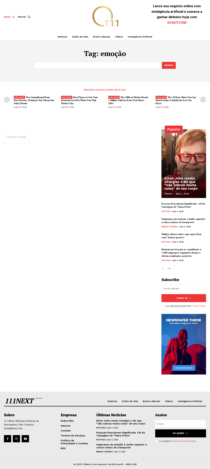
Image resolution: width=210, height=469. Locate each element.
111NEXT (168, 194)
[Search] (169, 65)
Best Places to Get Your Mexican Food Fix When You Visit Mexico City (79, 100)
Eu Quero (180, 433)
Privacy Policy (198, 306)
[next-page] (203, 100)
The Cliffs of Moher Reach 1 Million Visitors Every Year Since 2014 (128, 100)
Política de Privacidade (184, 441)
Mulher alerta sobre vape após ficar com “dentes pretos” (181, 236)
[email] (183, 288)
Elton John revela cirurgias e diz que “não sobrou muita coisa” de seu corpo (183, 184)
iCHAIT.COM (176, 23)
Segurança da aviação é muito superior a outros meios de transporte (183, 220)
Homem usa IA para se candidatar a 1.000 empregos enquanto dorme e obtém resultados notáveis (181, 252)
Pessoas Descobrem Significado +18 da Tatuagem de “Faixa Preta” (183, 205)
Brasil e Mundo (169, 227)
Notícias (165, 211)
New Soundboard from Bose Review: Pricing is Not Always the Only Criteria (34, 100)
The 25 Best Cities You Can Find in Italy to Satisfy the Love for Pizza (176, 100)
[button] (25, 16)
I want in (183, 298)
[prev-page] (7, 100)
